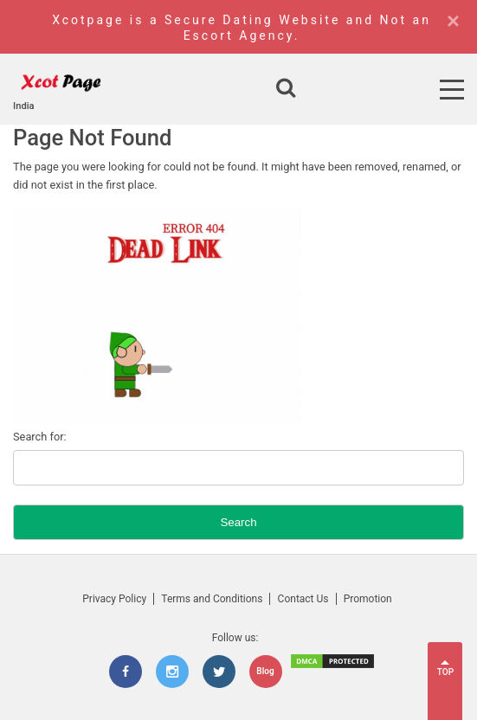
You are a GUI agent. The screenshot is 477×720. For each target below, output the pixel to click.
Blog (265, 671)
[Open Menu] (452, 90)
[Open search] (285, 89)
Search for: (40, 436)
